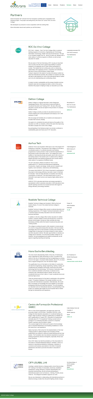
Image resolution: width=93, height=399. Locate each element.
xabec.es (69, 316)
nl (71, 110)
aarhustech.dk (71, 153)
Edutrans (12, 0)
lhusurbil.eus (70, 369)
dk (69, 210)
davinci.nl (69, 57)
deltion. (69, 110)
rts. (68, 210)
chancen (69, 261)
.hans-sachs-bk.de (77, 261)
